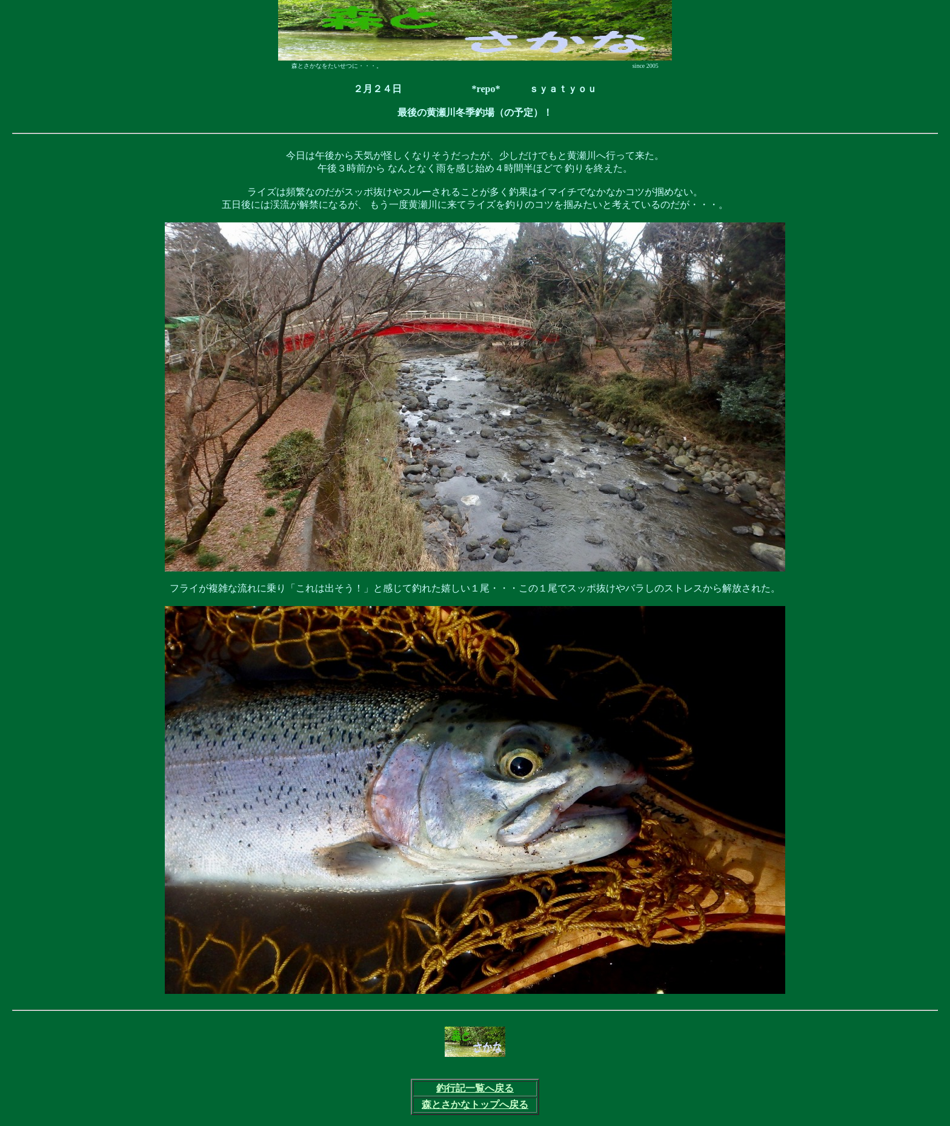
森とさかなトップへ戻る (475, 1104)
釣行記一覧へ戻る (475, 1088)
